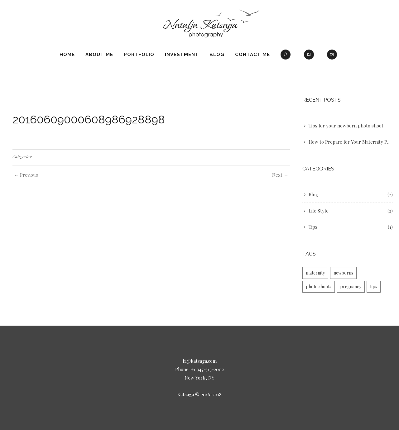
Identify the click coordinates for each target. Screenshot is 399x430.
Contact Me (252, 54)
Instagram (333, 57)
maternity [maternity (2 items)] (315, 273)
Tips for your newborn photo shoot (346, 125)
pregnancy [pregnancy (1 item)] (350, 286)
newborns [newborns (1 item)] (343, 273)
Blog (216, 54)
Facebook (310, 57)
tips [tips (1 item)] (373, 286)
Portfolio (139, 54)
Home (67, 54)
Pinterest (287, 57)
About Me (99, 54)
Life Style (319, 211)
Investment (182, 54)
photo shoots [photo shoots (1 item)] (318, 286)
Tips (313, 227)
